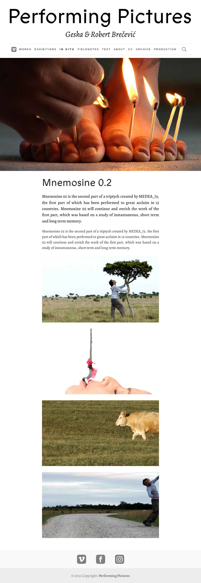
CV (130, 49)
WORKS (25, 49)
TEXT (106, 49)
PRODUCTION (165, 49)
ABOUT (119, 49)
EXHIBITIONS (45, 49)
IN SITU (67, 49)
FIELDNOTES (88, 49)
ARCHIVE (143, 49)
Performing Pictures (114, 575)
